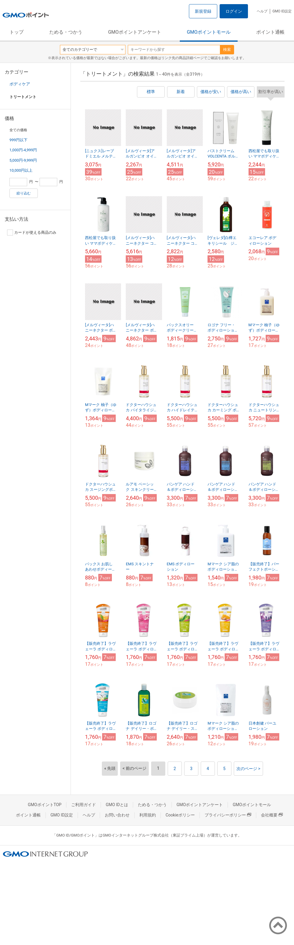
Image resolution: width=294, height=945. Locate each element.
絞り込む (24, 193)
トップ (16, 32)
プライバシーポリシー (228, 815)
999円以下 (18, 140)
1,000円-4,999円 (23, 150)
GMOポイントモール (209, 32)
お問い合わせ (117, 815)
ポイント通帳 (270, 32)
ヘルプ (262, 11)
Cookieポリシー (180, 815)
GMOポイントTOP (44, 804)
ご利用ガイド (83, 804)
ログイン (234, 11)
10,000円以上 (20, 170)
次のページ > (248, 768)
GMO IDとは (117, 804)
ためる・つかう (65, 32)
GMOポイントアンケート (134, 32)
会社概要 (272, 815)
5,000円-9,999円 (23, 160)
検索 (227, 49)
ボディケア (19, 84)
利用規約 (147, 815)
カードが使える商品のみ (31, 233)
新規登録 (203, 11)
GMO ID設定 (282, 11)
